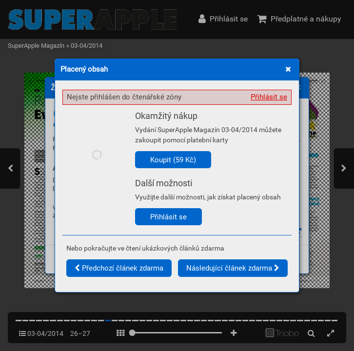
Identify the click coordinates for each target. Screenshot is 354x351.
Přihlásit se (269, 97)
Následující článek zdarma (232, 268)
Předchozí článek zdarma (119, 268)
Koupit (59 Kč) (173, 160)
